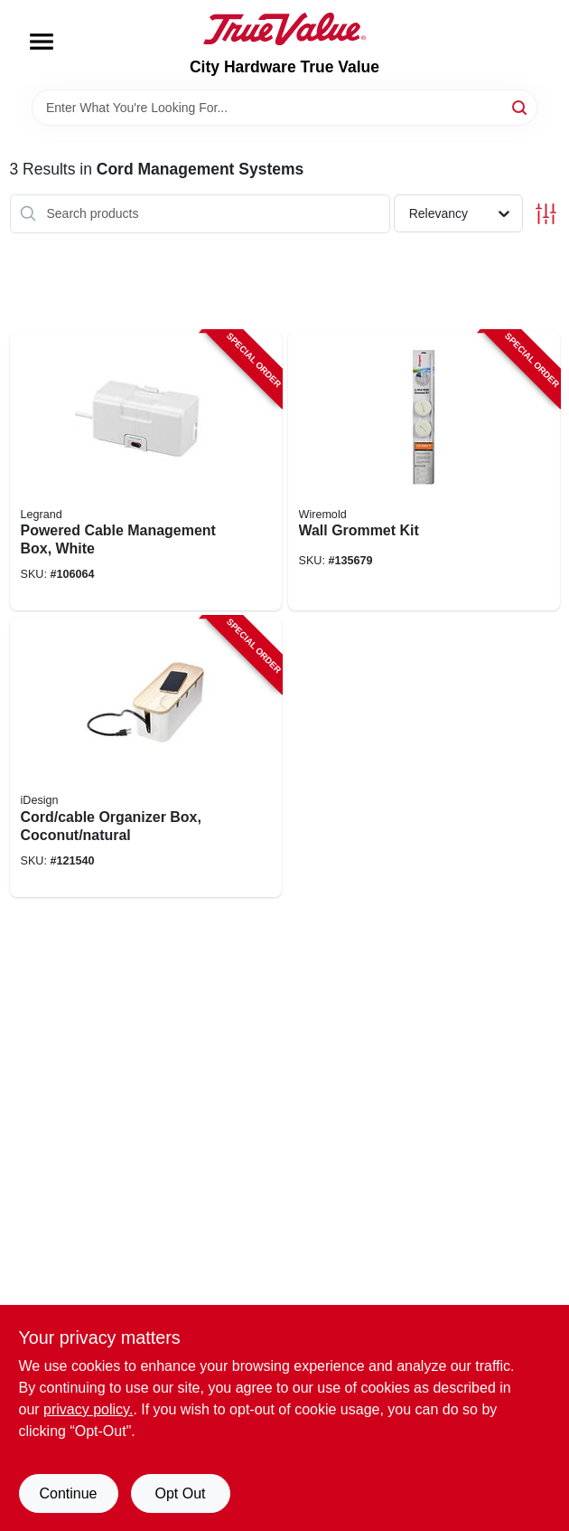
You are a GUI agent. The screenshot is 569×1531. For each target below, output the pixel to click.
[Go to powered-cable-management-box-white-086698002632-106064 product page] (146, 471)
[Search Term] (284, 108)
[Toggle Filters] (546, 213)
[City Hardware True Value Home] (284, 29)
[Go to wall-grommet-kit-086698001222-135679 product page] (424, 471)
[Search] (521, 106)
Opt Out (179, 1493)
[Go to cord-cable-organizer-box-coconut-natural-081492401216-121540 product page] (146, 757)
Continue (68, 1493)
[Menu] (41, 41)
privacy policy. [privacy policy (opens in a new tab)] (88, 1409)
